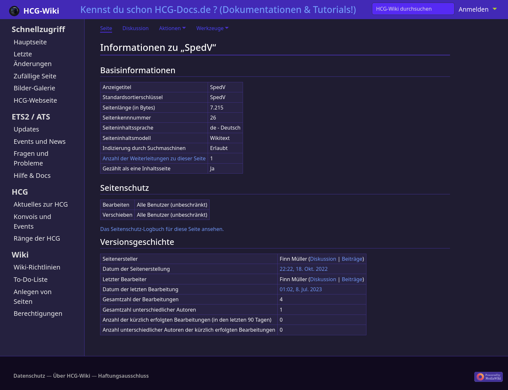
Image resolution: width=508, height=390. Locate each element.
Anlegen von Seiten (33, 296)
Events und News (40, 141)
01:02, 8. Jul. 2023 (301, 289)
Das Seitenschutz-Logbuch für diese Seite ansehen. (162, 229)
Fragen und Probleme (31, 158)
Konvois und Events (32, 221)
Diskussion (135, 28)
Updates (26, 129)
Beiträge (352, 258)
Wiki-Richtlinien (37, 267)
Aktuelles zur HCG (41, 204)
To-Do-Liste (31, 279)
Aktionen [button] (170, 28)
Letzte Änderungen (33, 59)
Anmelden (474, 9)
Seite (106, 28)
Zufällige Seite (35, 76)
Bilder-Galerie (34, 88)
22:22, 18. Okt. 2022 (304, 268)
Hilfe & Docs (32, 175)
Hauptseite (30, 42)
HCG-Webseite (35, 100)
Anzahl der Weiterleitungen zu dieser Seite (154, 158)
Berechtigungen (38, 313)
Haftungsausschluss (123, 375)
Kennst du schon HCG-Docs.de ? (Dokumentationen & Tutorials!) (218, 9)
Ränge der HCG (37, 238)
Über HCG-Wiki (71, 375)
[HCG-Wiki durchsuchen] (413, 9)
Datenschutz (29, 375)
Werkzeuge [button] (210, 28)
